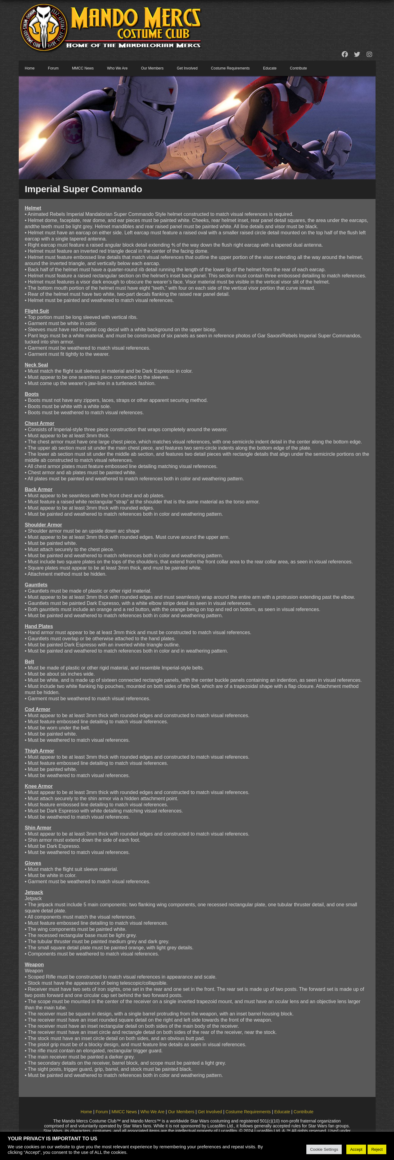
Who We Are (117, 68)
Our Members (152, 68)
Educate (270, 68)
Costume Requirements (230, 68)
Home (30, 68)
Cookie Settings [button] (324, 1149)
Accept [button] (356, 1149)
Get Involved (187, 68)
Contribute (298, 68)
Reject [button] (377, 1149)
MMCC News (83, 68)
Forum (53, 68)
